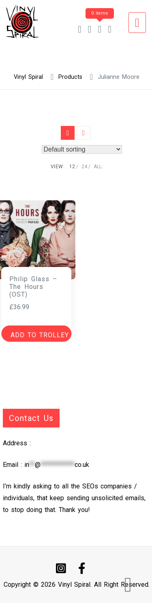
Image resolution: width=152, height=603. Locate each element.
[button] (36, 333)
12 (72, 166)
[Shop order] (82, 149)
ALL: (98, 166)
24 (84, 166)
